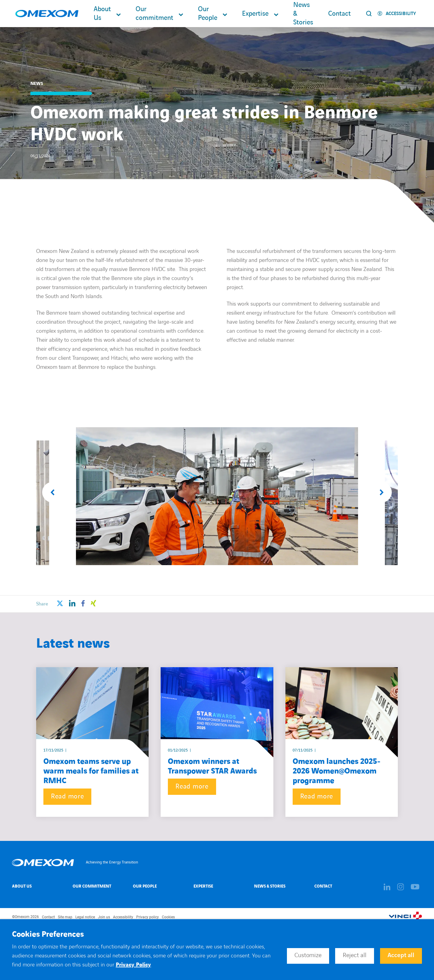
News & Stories (303, 14)
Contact (339, 13)
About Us (102, 13)
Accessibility (123, 917)
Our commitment (154, 13)
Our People (207, 13)
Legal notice (85, 917)
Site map (65, 917)
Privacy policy (147, 917)
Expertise (255, 13)
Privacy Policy (133, 965)
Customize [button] (308, 955)
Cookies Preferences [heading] (48, 934)
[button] (52, 492)
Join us (104, 917)
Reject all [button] (354, 955)
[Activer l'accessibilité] (397, 14)
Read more (67, 796)
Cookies (168, 917)
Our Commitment (92, 886)
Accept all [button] (401, 955)
